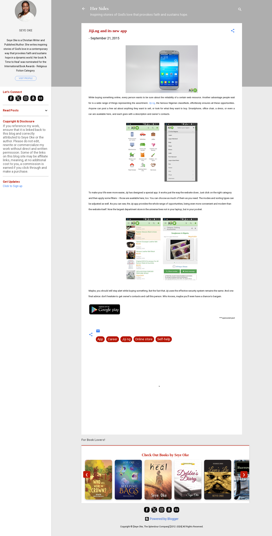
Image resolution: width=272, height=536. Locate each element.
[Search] (240, 9)
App (100, 339)
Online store (144, 339)
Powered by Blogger (162, 519)
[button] (232, 31)
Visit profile (26, 78)
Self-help (163, 339)
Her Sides (99, 9)
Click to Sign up (12, 186)
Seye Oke (25, 30)
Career (112, 339)
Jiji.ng (152, 103)
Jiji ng (126, 339)
